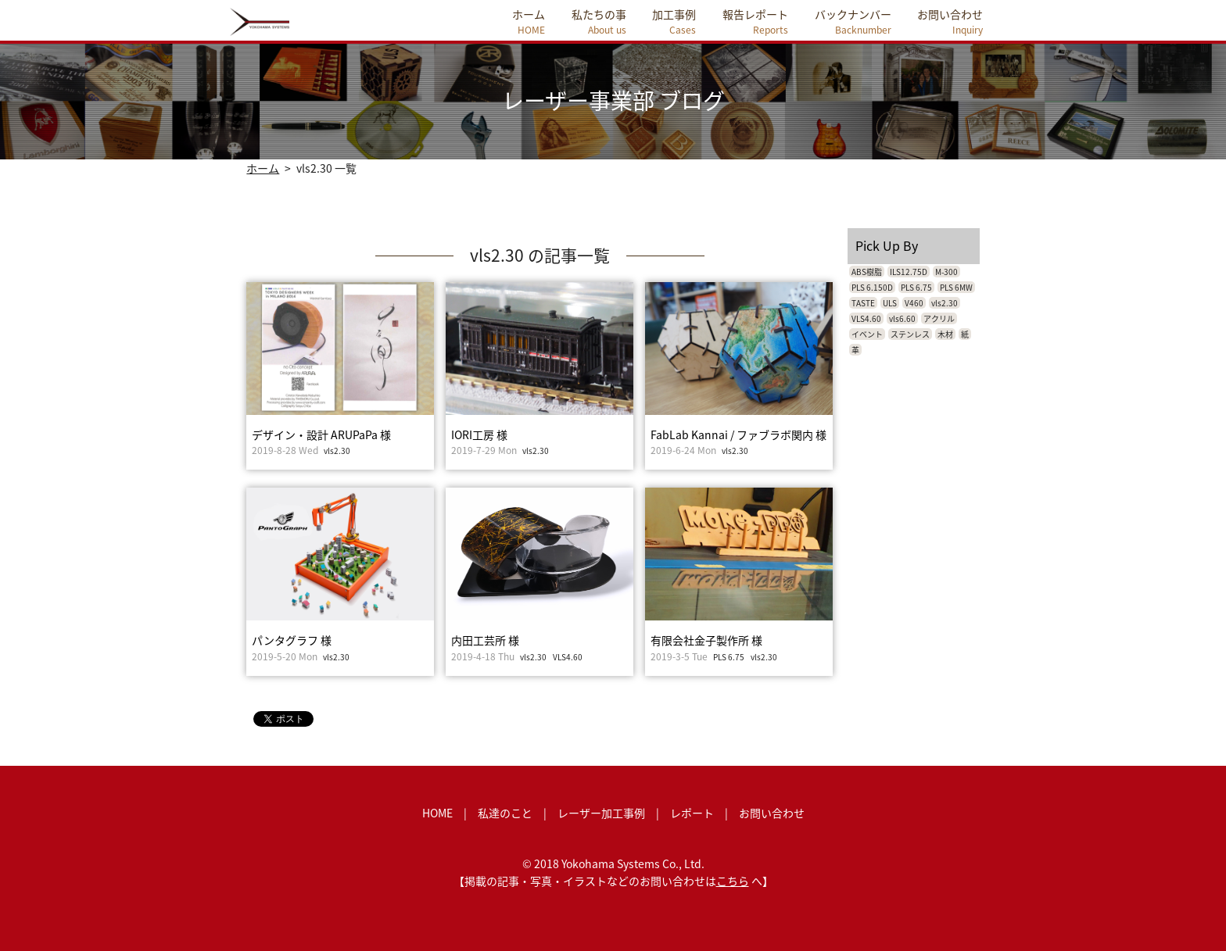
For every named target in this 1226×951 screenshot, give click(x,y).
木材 (945, 334)
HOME (437, 813)
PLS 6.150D (872, 287)
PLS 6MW (956, 287)
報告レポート (755, 21)
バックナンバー (853, 21)
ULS (890, 303)
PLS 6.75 (728, 657)
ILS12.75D (908, 271)
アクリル (939, 318)
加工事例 (674, 21)
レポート (692, 813)
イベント (867, 334)
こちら (732, 880)
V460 (914, 303)
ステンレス (910, 334)
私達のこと (505, 813)
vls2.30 (337, 450)
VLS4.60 (568, 657)
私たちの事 (599, 21)
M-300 (946, 271)
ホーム (528, 21)
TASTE (863, 303)
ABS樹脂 (866, 271)
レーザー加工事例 (601, 813)
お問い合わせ (950, 21)
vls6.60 (902, 318)
